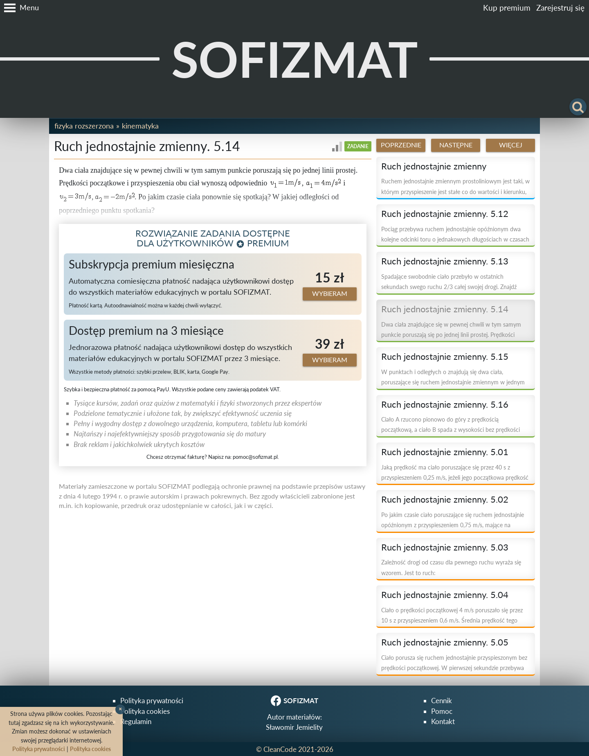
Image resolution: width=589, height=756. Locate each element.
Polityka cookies (145, 711)
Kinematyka (140, 125)
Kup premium (507, 7)
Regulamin (135, 721)
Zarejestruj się (560, 7)
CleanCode (280, 749)
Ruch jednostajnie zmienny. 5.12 (444, 213)
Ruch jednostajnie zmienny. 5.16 (444, 404)
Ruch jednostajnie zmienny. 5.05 (444, 642)
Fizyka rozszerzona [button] (84, 125)
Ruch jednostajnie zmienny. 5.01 (444, 452)
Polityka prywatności (151, 700)
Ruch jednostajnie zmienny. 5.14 (444, 309)
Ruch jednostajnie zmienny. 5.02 (444, 499)
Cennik (441, 700)
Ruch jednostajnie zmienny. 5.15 (444, 356)
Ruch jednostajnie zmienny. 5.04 (444, 594)
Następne (455, 145)
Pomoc (441, 711)
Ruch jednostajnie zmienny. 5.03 (444, 547)
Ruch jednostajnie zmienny (433, 166)
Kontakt (443, 721)
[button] (19, 8)
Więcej (510, 145)
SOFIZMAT (294, 58)
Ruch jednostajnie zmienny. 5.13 (444, 261)
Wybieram (329, 293)
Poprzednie (401, 145)
